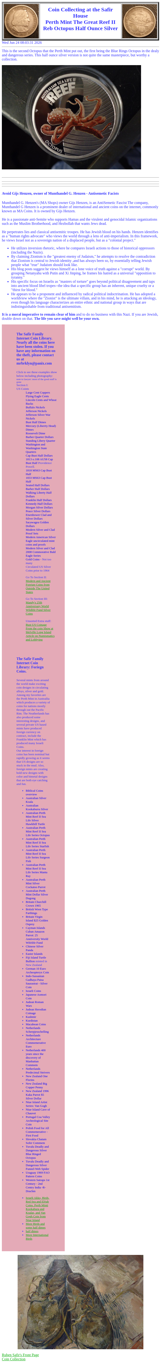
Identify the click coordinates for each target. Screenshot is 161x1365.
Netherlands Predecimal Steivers (38, 1070)
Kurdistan (32, 1020)
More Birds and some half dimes (35, 1225)
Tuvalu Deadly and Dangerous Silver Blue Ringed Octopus (37, 1152)
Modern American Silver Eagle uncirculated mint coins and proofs (41, 540)
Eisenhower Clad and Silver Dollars (39, 516)
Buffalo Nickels (35, 407)
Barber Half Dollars (38, 489)
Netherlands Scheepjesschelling (37, 1029)
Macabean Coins (36, 1024)
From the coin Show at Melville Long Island (39, 630)
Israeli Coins (33, 991)
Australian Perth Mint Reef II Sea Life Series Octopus (38, 831)
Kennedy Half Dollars (39, 503)
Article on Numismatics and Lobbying (40, 637)
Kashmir (31, 1017)
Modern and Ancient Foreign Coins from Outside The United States (38, 586)
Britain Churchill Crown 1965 (36, 903)
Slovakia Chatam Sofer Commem (36, 1141)
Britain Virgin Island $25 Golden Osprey (37, 920)
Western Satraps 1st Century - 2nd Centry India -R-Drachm (37, 1185)
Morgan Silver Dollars (39, 507)
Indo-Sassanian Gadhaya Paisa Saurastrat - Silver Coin (37, 981)
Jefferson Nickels (36, 411)
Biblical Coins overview (34, 792)
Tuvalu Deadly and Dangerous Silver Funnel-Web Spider (37, 1165)
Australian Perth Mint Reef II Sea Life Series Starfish (37, 842)
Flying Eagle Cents (37, 396)
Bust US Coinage (36, 624)
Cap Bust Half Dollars (39, 455)
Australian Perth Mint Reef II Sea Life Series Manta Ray (36, 870)
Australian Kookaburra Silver (37, 807)
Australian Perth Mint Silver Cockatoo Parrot (35, 883)
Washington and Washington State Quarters (36, 448)
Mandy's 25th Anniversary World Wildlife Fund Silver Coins (38, 608)
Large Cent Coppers (38, 392)
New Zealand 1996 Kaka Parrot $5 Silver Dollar (37, 1094)
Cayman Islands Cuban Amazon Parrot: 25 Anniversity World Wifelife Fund (37, 935)
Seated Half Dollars (38, 485)
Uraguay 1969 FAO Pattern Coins (37, 1174)
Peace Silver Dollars (38, 511)
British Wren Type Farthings (37, 911)
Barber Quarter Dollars (40, 437)
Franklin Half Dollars (39, 500)
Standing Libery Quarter (40, 440)
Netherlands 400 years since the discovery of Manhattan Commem (36, 1057)
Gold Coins (33, 559)
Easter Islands (34, 954)
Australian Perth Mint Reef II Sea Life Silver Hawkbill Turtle (36, 818)
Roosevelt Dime (35, 433)
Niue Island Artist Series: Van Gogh (36, 1104)
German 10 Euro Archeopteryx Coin (37, 970)
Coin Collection (14, 1359)
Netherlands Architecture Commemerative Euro (36, 1041)
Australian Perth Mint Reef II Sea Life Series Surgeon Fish (38, 855)
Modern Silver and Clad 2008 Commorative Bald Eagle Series (41, 551)
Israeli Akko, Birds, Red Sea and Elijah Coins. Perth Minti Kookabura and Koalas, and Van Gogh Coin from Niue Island (37, 1209)
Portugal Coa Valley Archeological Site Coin (38, 1120)
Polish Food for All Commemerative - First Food (37, 1131)
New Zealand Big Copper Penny (36, 1085)
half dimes (32, 1231)
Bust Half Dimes (36, 422)
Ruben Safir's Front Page (20, 1355)
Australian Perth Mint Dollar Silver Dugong (37, 894)
